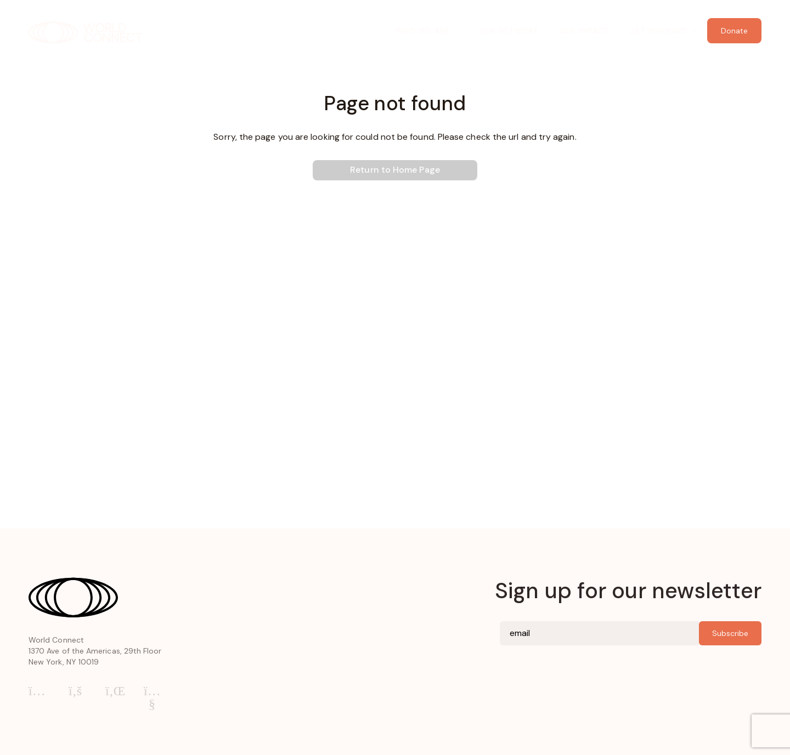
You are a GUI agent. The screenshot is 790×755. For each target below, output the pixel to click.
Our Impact (583, 31)
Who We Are (423, 31)
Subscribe (730, 633)
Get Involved (658, 31)
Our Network (509, 31)
